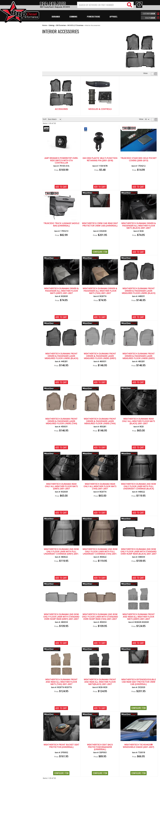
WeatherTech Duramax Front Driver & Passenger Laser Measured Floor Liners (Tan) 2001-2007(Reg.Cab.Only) (100, 421)
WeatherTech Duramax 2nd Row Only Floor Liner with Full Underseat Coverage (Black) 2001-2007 (138, 486)
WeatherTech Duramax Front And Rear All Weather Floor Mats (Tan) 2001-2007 (61, 681)
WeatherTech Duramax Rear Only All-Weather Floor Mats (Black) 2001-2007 (138, 421)
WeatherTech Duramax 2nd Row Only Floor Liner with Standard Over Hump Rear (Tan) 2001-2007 (100, 616)
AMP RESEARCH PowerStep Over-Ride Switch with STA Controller (61, 160)
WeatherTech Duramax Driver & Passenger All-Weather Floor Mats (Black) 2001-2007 (138, 225)
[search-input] (101, 5)
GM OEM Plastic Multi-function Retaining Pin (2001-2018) (100, 159)
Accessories (61, 109)
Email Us (12, 127)
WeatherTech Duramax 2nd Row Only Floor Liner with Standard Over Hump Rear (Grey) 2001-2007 (61, 616)
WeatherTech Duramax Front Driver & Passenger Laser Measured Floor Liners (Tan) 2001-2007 (61, 421)
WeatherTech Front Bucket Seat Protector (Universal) (61, 746)
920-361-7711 (14, 133)
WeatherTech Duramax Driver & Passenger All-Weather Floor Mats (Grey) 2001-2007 (61, 290)
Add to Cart (61, 186)
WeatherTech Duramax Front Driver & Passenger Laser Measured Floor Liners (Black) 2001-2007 (138, 290)
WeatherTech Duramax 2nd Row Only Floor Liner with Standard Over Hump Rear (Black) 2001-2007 (138, 551)
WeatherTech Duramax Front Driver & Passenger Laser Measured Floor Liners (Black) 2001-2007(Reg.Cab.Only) (61, 356)
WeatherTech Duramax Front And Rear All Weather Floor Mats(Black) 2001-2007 (100, 681)
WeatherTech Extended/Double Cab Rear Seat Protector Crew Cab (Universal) (138, 681)
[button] (105, 5)
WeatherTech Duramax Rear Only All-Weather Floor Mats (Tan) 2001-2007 (100, 486)
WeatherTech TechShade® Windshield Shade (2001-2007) (138, 746)
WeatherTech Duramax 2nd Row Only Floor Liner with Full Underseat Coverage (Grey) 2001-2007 (61, 551)
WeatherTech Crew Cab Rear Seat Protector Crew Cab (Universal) (100, 224)
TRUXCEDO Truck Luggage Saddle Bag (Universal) (61, 224)
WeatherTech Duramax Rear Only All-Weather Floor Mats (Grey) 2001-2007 (61, 486)
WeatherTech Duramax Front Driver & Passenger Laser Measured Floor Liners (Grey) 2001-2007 (100, 356)
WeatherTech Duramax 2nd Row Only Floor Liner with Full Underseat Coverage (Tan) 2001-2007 (100, 551)
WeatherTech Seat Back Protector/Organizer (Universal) (100, 747)
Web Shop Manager (105, 824)
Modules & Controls (100, 109)
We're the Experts (16, 98)
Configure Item (100, 251)
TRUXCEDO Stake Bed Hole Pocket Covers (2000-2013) (138, 159)
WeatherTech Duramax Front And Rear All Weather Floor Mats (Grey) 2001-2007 (138, 616)
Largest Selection (16, 107)
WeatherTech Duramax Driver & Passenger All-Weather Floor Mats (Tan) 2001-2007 (100, 290)
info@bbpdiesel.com (90, 806)
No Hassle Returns (16, 115)
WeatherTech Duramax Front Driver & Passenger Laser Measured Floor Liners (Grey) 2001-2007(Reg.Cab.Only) (138, 356)
